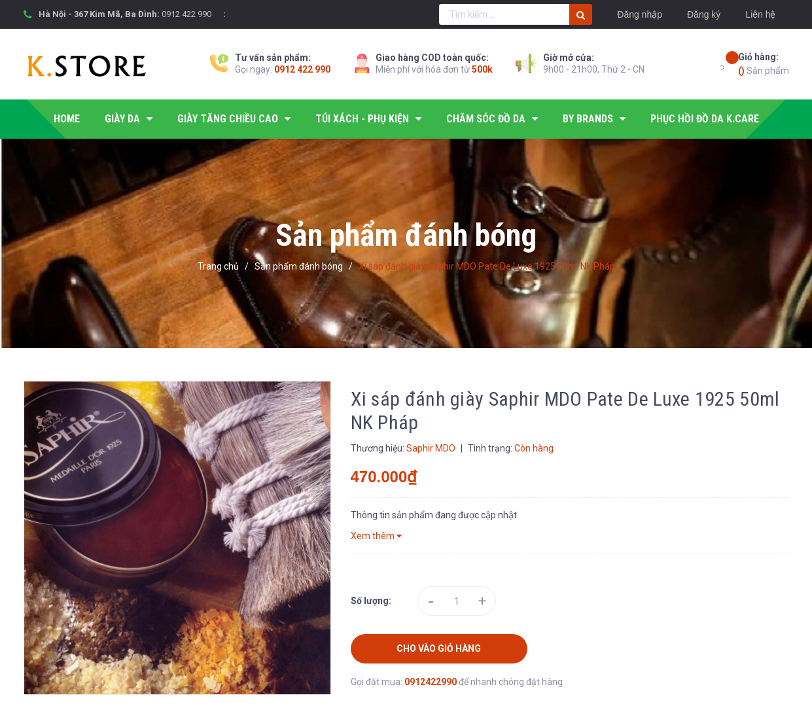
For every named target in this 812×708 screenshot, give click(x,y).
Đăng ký (703, 14)
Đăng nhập (639, 14)
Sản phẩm (763, 63)
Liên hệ (760, 14)
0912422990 (431, 682)
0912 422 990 (186, 14)
